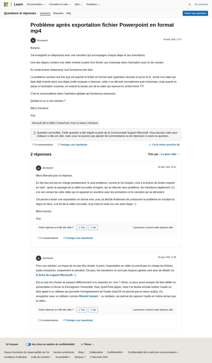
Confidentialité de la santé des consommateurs (152, 352)
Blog (80, 352)
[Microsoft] (6, 4)
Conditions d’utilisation (15, 357)
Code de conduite (40, 357)
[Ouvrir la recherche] (189, 4)
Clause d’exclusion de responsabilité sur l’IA (26, 352)
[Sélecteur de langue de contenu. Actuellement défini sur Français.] (12, 344)
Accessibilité (62, 357)
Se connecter (201, 4)
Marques (79, 357)
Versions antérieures (63, 352)
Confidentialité (114, 352)
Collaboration (96, 352)
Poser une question (195, 13)
